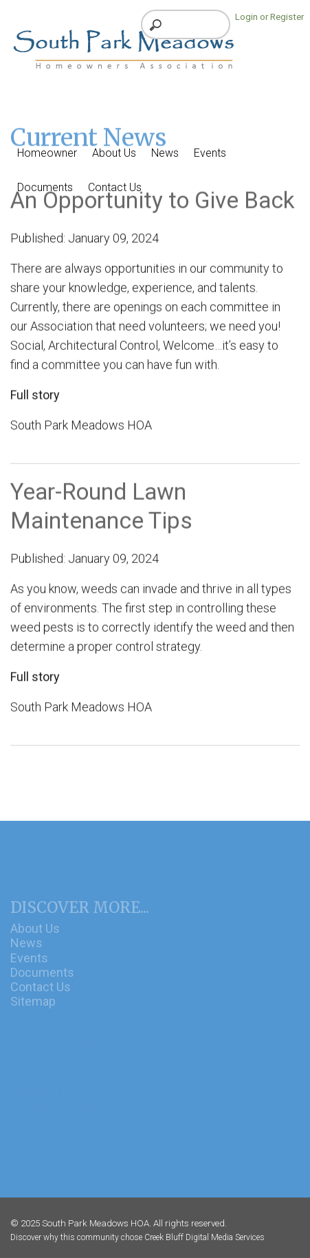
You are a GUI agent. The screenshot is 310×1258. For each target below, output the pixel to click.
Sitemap (33, 1009)
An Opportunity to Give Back (152, 203)
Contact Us (40, 995)
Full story (35, 397)
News (26, 952)
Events (29, 966)
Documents (42, 980)
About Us (35, 937)
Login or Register (269, 17)
